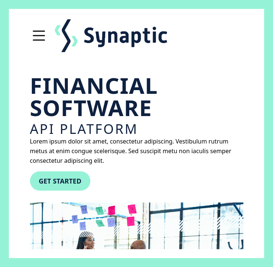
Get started (60, 181)
